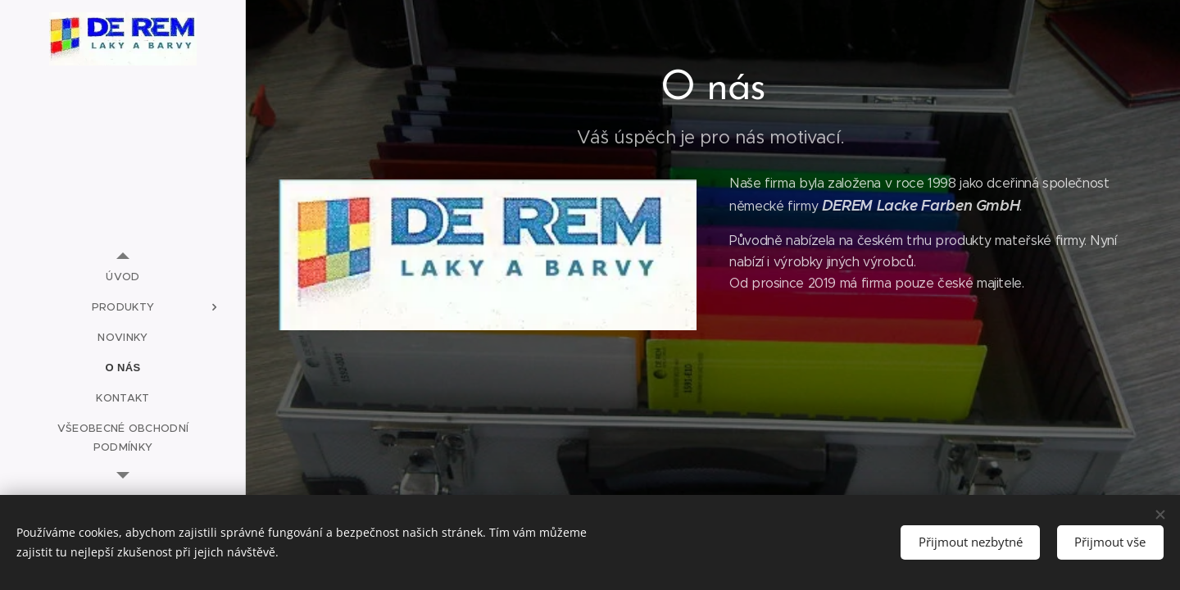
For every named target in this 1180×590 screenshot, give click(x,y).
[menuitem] (123, 276)
